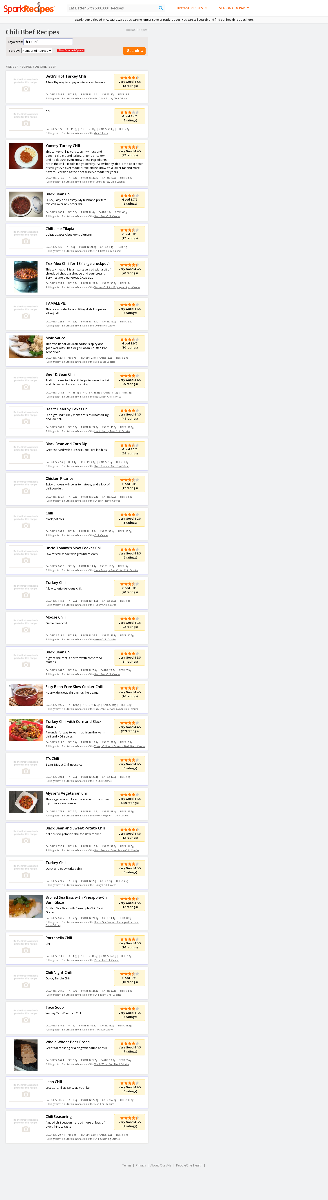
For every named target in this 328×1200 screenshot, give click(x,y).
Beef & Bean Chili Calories (107, 396)
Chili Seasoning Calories (107, 1138)
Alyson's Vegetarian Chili (67, 793)
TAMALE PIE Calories (104, 325)
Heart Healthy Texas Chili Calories (112, 431)
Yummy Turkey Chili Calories (109, 181)
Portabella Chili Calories (106, 960)
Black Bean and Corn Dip (66, 443)
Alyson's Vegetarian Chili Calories (111, 815)
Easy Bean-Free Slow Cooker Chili (74, 686)
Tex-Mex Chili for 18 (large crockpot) (78, 263)
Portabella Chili (59, 937)
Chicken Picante (59, 478)
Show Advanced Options (71, 50)
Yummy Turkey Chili (63, 145)
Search (135, 51)
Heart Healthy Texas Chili (68, 409)
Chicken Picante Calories (107, 500)
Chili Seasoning (59, 1116)
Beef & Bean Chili (60, 374)
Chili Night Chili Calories (107, 994)
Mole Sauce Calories (104, 361)
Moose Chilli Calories (105, 639)
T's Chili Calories (102, 780)
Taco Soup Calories (103, 1029)
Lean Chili (54, 1081)
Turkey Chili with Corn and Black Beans (74, 724)
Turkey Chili (56, 582)
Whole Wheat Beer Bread (68, 1041)
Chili (49, 513)
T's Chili (52, 758)
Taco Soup (55, 1007)
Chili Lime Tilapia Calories (107, 251)
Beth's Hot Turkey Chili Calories (111, 98)
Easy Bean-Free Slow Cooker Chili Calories (116, 709)
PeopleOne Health (189, 1165)
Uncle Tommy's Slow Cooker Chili (74, 547)
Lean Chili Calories (104, 1104)
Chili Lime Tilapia (60, 228)
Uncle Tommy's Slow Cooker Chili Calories (116, 570)
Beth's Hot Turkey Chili (66, 76)
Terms (126, 1165)
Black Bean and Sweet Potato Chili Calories (116, 850)
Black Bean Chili (59, 194)
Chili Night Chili (59, 972)
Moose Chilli (56, 617)
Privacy (141, 1165)
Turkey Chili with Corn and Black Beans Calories (119, 746)
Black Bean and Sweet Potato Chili (75, 828)
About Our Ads (161, 1165)
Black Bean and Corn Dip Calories (111, 466)
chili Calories (101, 133)
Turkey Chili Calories (105, 604)
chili (49, 110)
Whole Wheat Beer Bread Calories (111, 1064)
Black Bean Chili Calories (107, 216)
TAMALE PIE (56, 303)
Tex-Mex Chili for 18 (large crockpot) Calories (117, 287)
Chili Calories (101, 535)
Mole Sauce (55, 337)
